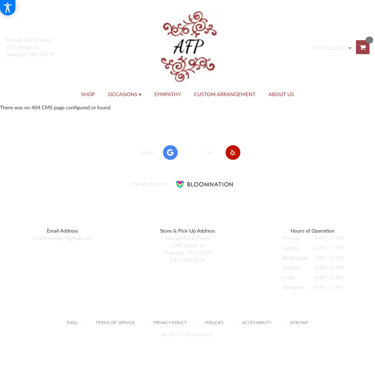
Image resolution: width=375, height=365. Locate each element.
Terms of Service (115, 322)
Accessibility (257, 322)
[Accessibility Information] (7, 7)
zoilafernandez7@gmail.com (63, 238)
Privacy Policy (170, 322)
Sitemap (299, 322)
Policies (214, 322)
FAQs (72, 322)
